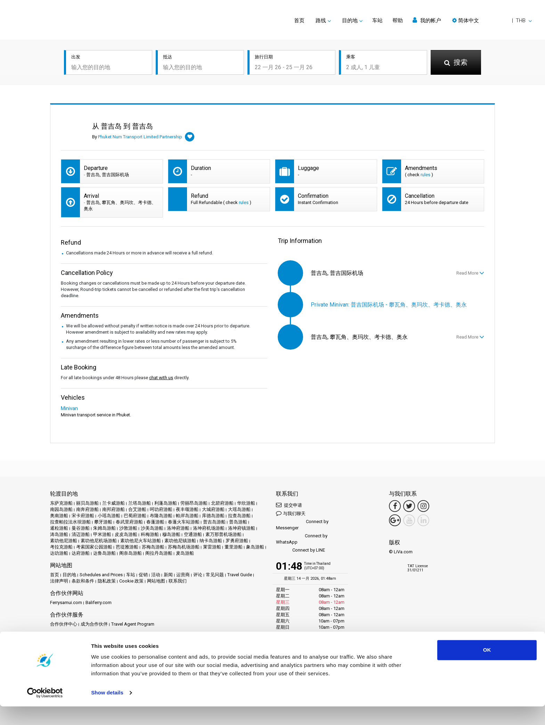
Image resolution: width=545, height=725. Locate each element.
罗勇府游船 (237, 540)
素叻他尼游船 (63, 540)
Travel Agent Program (132, 624)
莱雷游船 (212, 546)
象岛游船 (255, 546)
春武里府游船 (129, 521)
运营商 (183, 574)
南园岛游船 (61, 509)
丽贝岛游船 (87, 503)
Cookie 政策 (131, 581)
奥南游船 (59, 515)
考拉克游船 (61, 546)
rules (425, 174)
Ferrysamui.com (66, 602)
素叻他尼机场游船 (99, 540)
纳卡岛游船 (211, 540)
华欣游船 (246, 503)
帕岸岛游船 (187, 515)
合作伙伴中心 (63, 624)
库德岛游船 (213, 515)
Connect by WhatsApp (301, 539)
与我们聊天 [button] (291, 513)
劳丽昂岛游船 (194, 503)
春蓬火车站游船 (184, 521)
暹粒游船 (59, 528)
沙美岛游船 (152, 528)
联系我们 (178, 581)
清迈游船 (81, 534)
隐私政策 (107, 581)
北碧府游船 (222, 503)
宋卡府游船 (83, 515)
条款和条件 (83, 581)
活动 (155, 574)
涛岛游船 (59, 534)
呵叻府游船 (161, 509)
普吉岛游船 (214, 521)
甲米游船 (102, 534)
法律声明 (59, 581)
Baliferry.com (99, 602)
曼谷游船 (81, 528)
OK (487, 668)
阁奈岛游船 (130, 553)
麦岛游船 (185, 553)
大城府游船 (213, 509)
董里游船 (234, 546)
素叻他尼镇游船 (180, 540)
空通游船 (193, 534)
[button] (492, 20)
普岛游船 (238, 521)
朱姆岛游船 (104, 528)
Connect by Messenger (302, 524)
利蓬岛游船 (165, 503)
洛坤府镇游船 (241, 528)
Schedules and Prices (101, 574)
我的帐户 (427, 20)
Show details (107, 711)
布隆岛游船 (161, 515)
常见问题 (215, 574)
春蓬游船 (155, 521)
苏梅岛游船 (153, 546)
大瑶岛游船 (239, 509)
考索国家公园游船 (94, 546)
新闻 (168, 574)
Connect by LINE (300, 550)
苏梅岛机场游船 (184, 546)
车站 (377, 20)
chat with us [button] (161, 377)
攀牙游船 (103, 521)
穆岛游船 (171, 534)
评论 (197, 574)
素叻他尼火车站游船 (140, 540)
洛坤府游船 (178, 528)
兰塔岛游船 (139, 503)
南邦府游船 (113, 509)
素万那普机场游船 (223, 534)
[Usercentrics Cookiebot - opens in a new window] (45, 711)
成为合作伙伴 (94, 624)
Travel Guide (239, 574)
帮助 (397, 20)
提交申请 (289, 505)
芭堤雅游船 (127, 546)
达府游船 (81, 553)
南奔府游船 (87, 509)
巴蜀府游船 (135, 515)
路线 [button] (321, 20)
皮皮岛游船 (126, 534)
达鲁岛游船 (104, 553)
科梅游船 (150, 534)
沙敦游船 (128, 528)
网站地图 (156, 581)
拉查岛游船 (239, 515)
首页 (299, 20)
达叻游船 (59, 553)
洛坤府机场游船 (209, 528)
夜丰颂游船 (187, 509)
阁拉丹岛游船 (158, 553)
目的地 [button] (350, 20)
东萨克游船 (61, 503)
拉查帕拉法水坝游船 (70, 521)
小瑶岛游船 (109, 515)
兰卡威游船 (113, 503)
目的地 (69, 574)
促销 (143, 574)
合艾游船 (137, 509)
